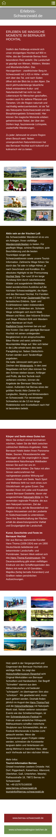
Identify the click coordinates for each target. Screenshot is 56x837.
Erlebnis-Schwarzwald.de (27, 13)
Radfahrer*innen (14, 326)
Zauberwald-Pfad (36, 298)
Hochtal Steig (13, 276)
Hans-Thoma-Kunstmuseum (25, 558)
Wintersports (26, 365)
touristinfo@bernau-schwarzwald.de (25, 791)
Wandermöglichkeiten (17, 244)
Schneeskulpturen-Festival (24, 716)
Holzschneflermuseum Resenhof (23, 674)
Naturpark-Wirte (31, 497)
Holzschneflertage (24, 706)
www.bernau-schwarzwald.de (21, 788)
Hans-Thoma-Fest (39, 702)
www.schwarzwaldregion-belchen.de (28, 829)
